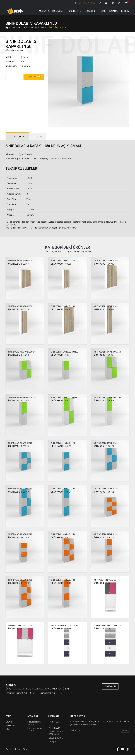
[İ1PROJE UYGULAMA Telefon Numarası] (110, 693)
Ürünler (9, 722)
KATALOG (113, 11)
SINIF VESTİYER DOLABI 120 (20, 625)
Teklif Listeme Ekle (34, 77)
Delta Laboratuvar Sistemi (34, 729)
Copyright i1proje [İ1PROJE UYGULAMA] (13, 749)
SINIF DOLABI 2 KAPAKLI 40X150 (21, 397)
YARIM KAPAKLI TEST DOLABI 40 (64, 625)
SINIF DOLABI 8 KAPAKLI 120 (105, 489)
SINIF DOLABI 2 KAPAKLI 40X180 (107, 397)
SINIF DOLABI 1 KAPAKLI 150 (20, 306)
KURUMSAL (59, 11)
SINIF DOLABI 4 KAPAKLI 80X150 (107, 352)
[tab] (17, 136)
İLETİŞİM (125, 11)
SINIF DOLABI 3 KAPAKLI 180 (63, 489)
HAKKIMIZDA (54, 722)
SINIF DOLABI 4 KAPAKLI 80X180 (64, 397)
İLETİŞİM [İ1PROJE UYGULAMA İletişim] (52, 741)
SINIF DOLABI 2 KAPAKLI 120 (20, 261)
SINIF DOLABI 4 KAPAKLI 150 (105, 534)
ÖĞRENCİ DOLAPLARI (57, 27)
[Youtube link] (106, 3)
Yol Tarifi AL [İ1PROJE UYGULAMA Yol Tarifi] (110, 686)
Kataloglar (10, 725)
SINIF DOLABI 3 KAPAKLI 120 (63, 443)
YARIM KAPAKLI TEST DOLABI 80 (106, 625)
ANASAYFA (44, 11)
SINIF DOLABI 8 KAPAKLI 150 (63, 534)
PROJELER (91, 11)
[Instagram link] (113, 3)
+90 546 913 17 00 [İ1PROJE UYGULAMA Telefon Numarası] (85, 3)
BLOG (103, 11)
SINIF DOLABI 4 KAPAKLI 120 (20, 534)
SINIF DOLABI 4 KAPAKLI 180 (63, 580)
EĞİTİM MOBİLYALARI (34, 27)
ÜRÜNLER (75, 11)
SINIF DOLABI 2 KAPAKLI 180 (63, 306)
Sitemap (26, 749)
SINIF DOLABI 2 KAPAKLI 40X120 (64, 352)
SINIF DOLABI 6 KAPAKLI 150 (105, 443)
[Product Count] (15, 77)
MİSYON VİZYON (56, 738)
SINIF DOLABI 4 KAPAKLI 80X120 (21, 352)
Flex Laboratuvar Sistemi (34, 723)
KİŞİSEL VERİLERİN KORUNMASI (56, 733)
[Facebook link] (100, 3)
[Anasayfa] (15, 11)
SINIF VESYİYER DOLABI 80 (104, 580)
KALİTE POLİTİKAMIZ (54, 726)
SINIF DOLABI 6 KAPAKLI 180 (20, 489)
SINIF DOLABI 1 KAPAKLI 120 (63, 261)
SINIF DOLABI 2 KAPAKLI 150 (105, 261)
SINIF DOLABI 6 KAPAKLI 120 (20, 443)
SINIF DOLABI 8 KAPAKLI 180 (20, 580)
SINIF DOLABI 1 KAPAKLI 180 (105, 306)
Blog (8, 729)
